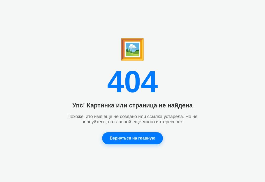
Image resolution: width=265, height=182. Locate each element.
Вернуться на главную (132, 138)
